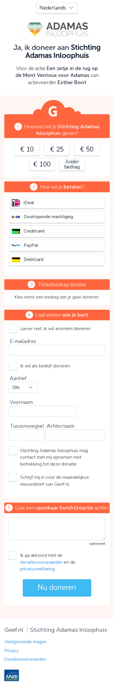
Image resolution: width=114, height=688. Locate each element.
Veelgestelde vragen (25, 642)
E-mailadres (23, 341)
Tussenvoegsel (27, 426)
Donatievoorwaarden (25, 659)
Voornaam (21, 402)
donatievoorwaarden (41, 562)
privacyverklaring (37, 568)
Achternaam (60, 426)
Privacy (11, 651)
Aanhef (18, 378)
